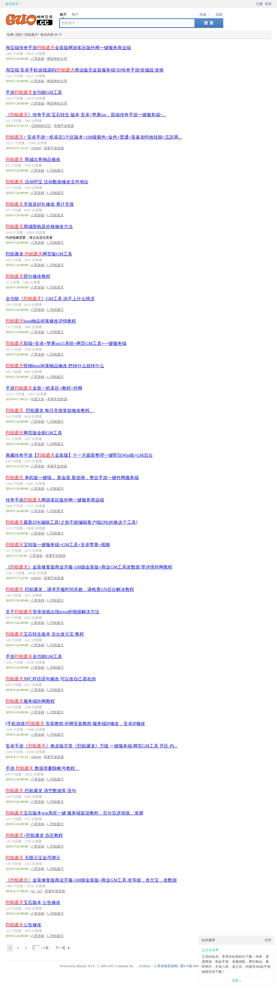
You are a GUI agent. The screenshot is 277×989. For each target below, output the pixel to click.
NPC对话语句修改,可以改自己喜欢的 (51, 678)
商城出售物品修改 (33, 159)
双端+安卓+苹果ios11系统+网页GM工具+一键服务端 (66, 343)
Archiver (144, 966)
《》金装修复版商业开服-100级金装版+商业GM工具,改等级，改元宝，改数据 (91, 880)
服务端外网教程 (30, 701)
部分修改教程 (28, 276)
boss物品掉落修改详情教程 (41, 321)
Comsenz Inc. (125, 966)
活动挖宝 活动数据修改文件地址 (47, 181)
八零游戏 (37, 59)
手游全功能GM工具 (34, 92)
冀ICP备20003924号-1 (196, 966)
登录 (268, 4)
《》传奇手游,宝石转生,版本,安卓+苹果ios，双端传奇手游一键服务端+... (86, 114)
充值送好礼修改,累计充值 (40, 204)
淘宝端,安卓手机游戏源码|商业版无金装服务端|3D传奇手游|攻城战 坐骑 (85, 70)
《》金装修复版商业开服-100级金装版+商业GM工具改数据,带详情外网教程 (89, 567)
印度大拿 (37, 399)
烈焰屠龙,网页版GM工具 (39, 254)
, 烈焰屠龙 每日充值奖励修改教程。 (50, 410)
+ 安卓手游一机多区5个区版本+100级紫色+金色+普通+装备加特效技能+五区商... (94, 137)
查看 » (236, 981)
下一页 (60, 948)
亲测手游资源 (64, 126)
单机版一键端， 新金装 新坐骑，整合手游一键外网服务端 (72, 477)
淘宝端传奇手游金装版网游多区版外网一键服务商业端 (68, 47)
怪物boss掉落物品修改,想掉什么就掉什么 (55, 365)
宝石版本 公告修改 (33, 902)
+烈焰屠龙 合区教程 (34, 835)
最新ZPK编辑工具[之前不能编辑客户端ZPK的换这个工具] (71, 522)
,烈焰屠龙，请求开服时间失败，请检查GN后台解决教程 (70, 589)
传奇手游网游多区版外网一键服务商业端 (55, 500)
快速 (202, 14)
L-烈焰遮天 (55, 170)
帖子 (63, 14)
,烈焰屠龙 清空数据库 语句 (41, 790)
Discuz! (82, 966)
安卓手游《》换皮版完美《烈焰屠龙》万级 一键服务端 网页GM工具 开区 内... (91, 746)
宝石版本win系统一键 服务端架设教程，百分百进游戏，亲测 (74, 813)
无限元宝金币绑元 (33, 857)
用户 (75, 14)
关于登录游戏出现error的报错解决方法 (52, 611)
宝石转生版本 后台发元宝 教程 (45, 634)
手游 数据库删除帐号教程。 (42, 768)
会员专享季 (210, 950)
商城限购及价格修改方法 (39, 226)
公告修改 (23, 924)
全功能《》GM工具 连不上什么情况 (50, 298)
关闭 (267, 940)
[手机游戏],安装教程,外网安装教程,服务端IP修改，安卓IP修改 (75, 723)
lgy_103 (36, 891)
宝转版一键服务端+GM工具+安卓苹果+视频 (58, 544)
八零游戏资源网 (165, 966)
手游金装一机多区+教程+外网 (44, 388)
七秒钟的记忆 (41, 126)
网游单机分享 (57, 59)
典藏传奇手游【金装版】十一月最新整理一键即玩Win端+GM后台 (79, 455)
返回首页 (12, 4)
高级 (219, 14)
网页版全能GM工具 (34, 432)
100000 (36, 148)
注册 (259, 4)
